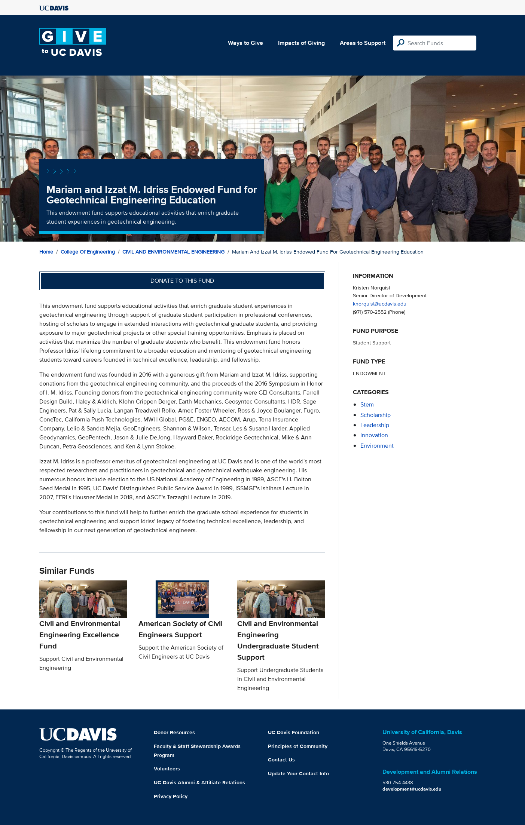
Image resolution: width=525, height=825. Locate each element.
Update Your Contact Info (298, 773)
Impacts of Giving (301, 43)
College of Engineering (88, 251)
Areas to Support (362, 43)
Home (46, 251)
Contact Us (281, 759)
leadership (374, 425)
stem (367, 404)
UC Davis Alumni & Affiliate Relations (199, 782)
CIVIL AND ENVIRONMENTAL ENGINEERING (173, 251)
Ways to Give (245, 43)
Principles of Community (297, 746)
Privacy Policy (170, 796)
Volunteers (167, 768)
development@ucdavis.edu (412, 788)
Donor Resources (174, 732)
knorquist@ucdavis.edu (379, 303)
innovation (374, 435)
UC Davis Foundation (293, 732)
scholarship (375, 415)
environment (377, 445)
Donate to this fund (182, 280)
